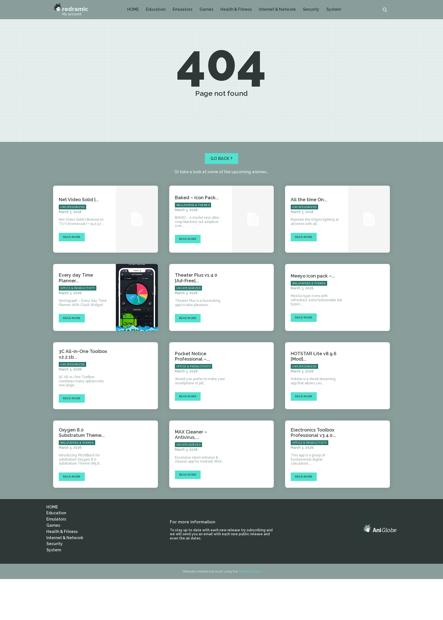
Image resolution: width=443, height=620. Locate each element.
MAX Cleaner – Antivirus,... (191, 475)
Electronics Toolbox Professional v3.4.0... (313, 473)
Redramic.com (250, 612)
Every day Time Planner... (76, 318)
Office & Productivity (77, 329)
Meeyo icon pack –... (313, 316)
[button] (385, 10)
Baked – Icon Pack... (197, 238)
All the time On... (309, 240)
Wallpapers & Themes (193, 245)
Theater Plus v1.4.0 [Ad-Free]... (196, 318)
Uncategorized (72, 247)
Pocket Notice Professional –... (192, 397)
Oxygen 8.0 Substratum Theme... (82, 473)
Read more (72, 277)
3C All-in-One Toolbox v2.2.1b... (83, 395)
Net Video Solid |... (79, 240)
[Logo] (70, 7)
